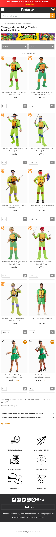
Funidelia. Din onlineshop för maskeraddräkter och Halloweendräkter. (27, 9)
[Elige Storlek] (4, 106)
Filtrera (5, 46)
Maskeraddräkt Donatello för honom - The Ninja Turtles (14, 206)
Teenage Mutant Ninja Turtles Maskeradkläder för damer (22, 417)
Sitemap (41, 517)
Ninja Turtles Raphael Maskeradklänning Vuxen (41, 376)
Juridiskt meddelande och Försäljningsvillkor (36, 514)
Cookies (32, 517)
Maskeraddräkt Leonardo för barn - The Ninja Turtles (42, 150)
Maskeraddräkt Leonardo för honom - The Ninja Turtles (14, 150)
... (1, 23)
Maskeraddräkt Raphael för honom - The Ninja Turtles (14, 93)
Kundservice (28, 507)
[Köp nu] (25, 106)
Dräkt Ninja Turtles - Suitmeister (41, 318)
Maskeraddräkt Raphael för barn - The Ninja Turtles (41, 263)
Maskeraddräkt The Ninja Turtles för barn (42, 206)
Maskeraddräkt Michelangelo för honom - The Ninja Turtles (42, 93)
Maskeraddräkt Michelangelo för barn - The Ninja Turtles (14, 263)
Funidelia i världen (10, 514)
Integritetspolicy (20, 517)
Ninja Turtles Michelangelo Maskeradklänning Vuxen (14, 376)
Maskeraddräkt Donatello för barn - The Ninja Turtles (14, 319)
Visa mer (7, 424)
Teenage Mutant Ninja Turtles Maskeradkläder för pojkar (22, 413)
